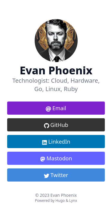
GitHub (56, 124)
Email (56, 108)
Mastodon (56, 158)
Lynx (73, 200)
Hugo (60, 200)
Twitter (56, 175)
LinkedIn (56, 141)
